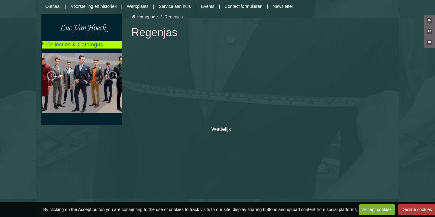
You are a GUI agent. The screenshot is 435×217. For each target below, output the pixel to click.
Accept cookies (377, 209)
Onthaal (52, 6)
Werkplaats (138, 6)
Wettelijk (221, 129)
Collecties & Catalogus (74, 44)
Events (207, 6)
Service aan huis (175, 6)
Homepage (147, 16)
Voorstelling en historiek (94, 6)
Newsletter (283, 6)
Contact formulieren (243, 6)
